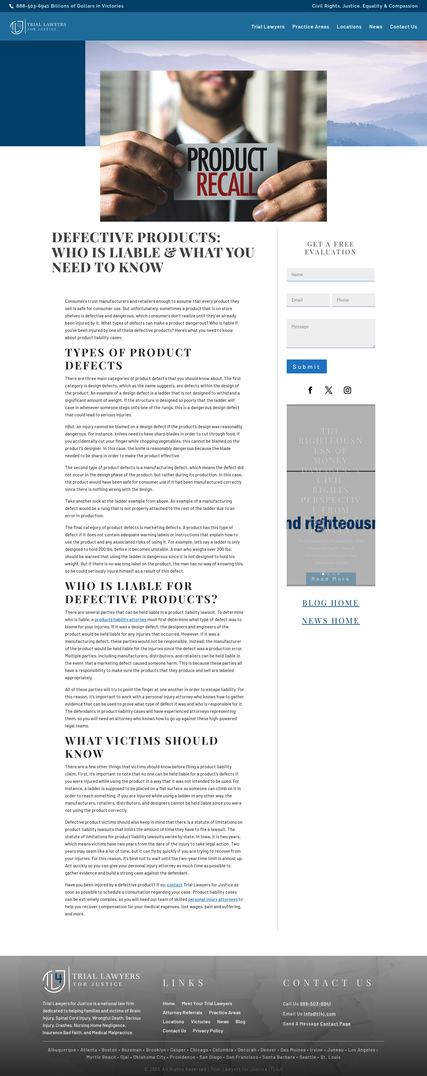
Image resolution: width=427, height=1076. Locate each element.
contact (175, 884)
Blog (240, 1021)
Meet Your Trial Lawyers (207, 1002)
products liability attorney (120, 619)
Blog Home (330, 602)
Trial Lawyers (268, 26)
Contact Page (335, 1023)
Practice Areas (310, 26)
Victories (200, 1021)
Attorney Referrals (182, 1012)
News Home (331, 620)
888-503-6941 (32, 6)
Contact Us (403, 26)
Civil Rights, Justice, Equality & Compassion (365, 6)
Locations (349, 26)
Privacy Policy (208, 1030)
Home (169, 1002)
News (376, 26)
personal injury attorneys (213, 899)
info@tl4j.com (320, 1013)
